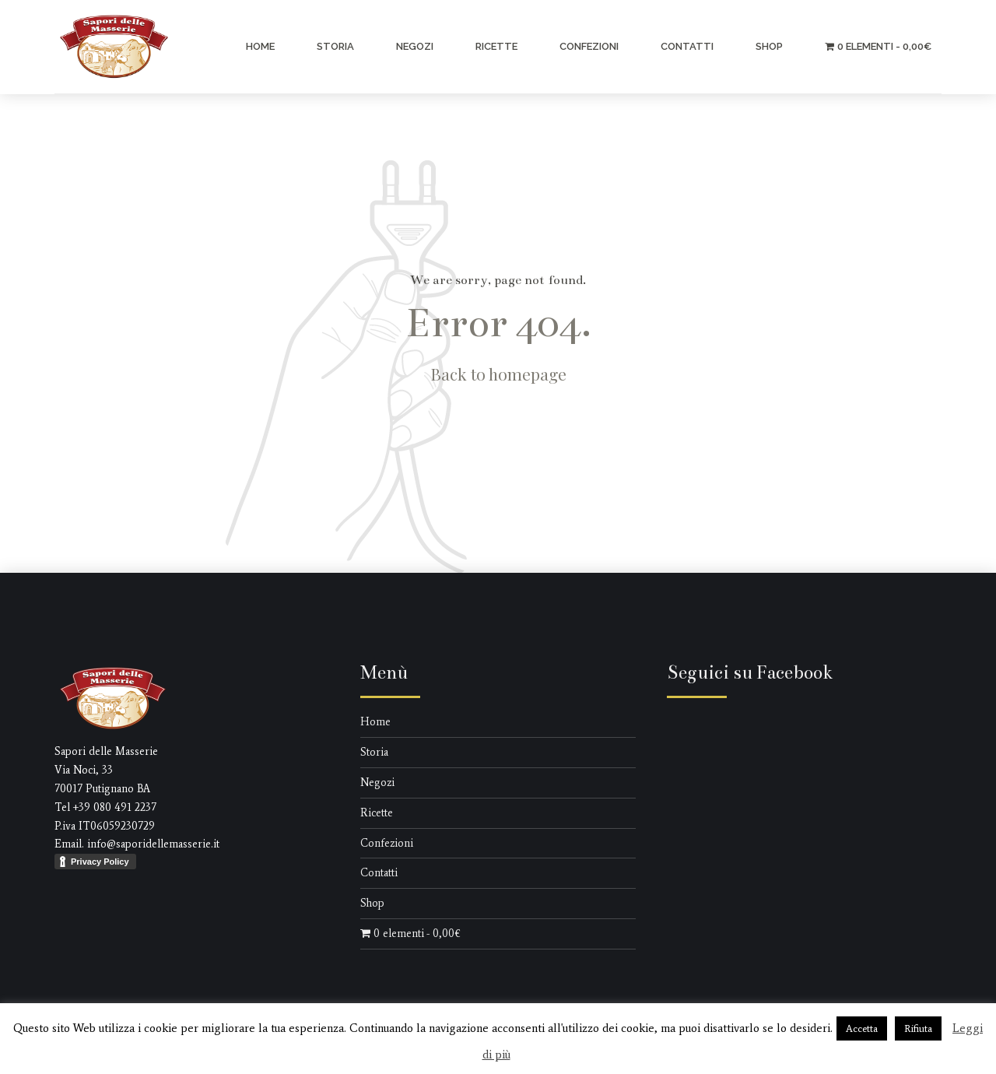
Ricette (496, 46)
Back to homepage (498, 373)
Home (260, 46)
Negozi (414, 46)
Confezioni (589, 46)
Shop (769, 46)
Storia (335, 46)
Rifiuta (918, 1028)
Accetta (862, 1028)
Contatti (687, 46)
